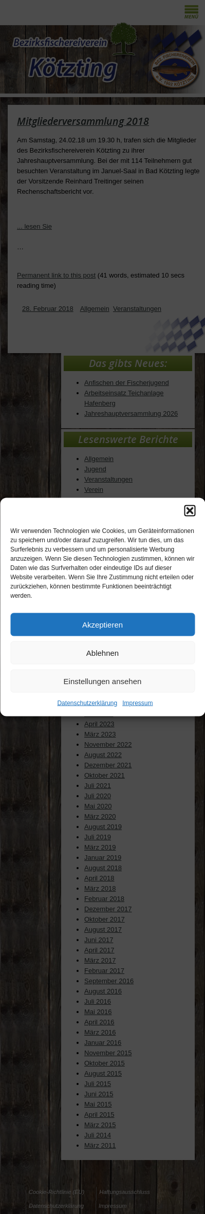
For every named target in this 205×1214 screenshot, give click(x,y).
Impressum (137, 703)
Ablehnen (102, 652)
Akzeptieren (102, 624)
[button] (189, 511)
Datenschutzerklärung (87, 703)
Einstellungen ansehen (103, 680)
